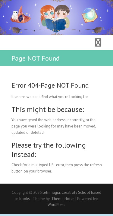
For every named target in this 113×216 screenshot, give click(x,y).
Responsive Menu (98, 43)
